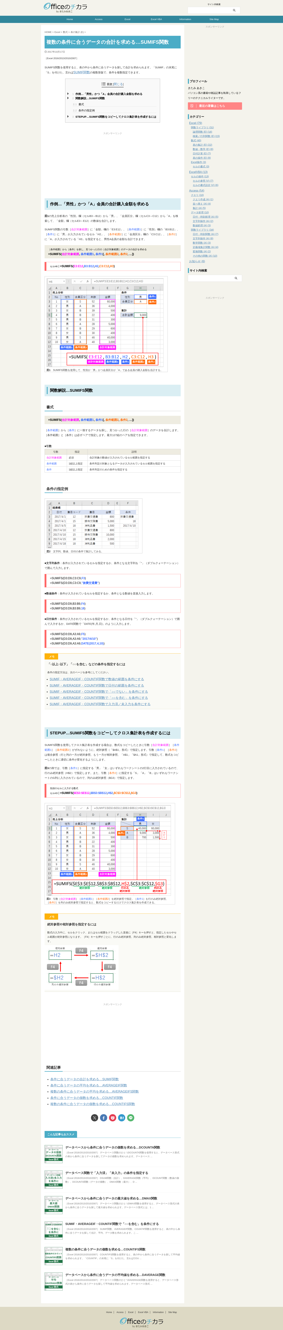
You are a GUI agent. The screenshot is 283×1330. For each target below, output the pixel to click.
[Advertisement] (113, 160)
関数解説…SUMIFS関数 (88, 97)
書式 (78, 103)
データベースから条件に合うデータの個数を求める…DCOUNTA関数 (110, 1139)
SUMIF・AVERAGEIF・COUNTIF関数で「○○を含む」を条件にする (91, 694)
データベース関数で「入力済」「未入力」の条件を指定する (104, 1164)
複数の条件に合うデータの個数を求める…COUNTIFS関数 (85, 1096)
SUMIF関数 (80, 72)
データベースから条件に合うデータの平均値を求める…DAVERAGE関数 (112, 1266)
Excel (127, 19)
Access (99, 19)
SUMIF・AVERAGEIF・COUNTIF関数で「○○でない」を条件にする (91, 689)
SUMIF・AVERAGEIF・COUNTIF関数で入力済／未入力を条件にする (92, 699)
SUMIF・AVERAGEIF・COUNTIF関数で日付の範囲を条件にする (89, 683)
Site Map (214, 19)
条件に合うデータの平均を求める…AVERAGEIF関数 (82, 1079)
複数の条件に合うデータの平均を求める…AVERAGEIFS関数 (87, 1085)
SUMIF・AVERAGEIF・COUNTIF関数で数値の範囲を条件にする (89, 678)
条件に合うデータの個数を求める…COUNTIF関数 (80, 1090)
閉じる (118, 83)
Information (185, 19)
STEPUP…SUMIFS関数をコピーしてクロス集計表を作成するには (114, 116)
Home (70, 19)
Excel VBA (156, 19)
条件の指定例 (84, 109)
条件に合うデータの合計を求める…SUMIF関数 (79, 1074)
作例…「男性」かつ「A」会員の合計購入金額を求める (107, 93)
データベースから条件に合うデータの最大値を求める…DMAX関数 (108, 1190)
